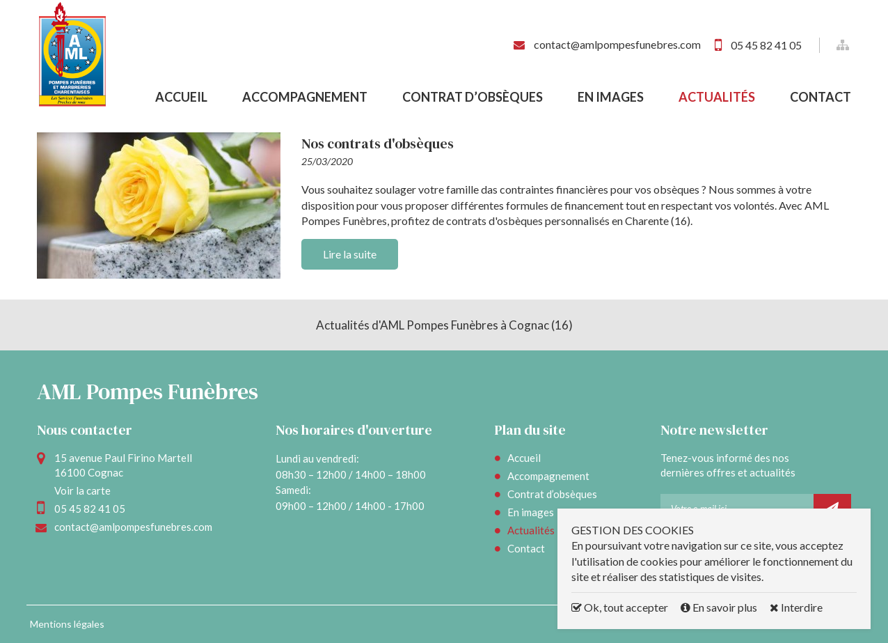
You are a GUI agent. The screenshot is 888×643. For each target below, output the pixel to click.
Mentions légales (67, 624)
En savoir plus (720, 607)
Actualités (717, 96)
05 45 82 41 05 (766, 45)
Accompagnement (304, 96)
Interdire (796, 607)
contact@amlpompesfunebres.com (617, 44)
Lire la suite (349, 254)
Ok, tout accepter (619, 607)
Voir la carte (82, 490)
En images (611, 96)
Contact (820, 96)
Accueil (181, 96)
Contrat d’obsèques (472, 96)
